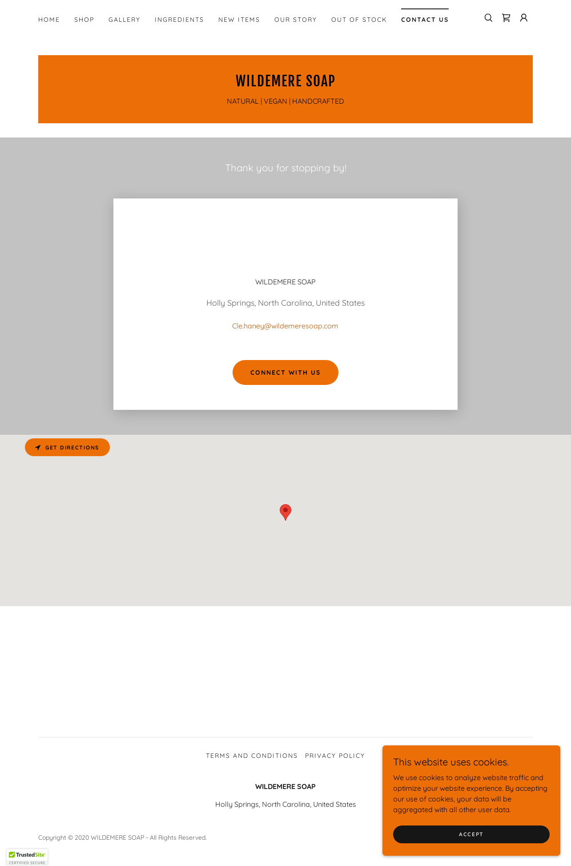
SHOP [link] (84, 20)
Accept (471, 834)
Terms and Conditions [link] (252, 756)
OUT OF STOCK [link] (359, 20)
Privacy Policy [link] (335, 756)
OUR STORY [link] (295, 20)
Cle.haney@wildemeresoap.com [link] (285, 325)
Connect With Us (285, 372)
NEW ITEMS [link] (239, 20)
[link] (506, 18)
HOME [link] (49, 20)
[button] (524, 18)
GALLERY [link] (125, 20)
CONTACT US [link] (425, 20)
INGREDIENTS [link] (179, 20)
